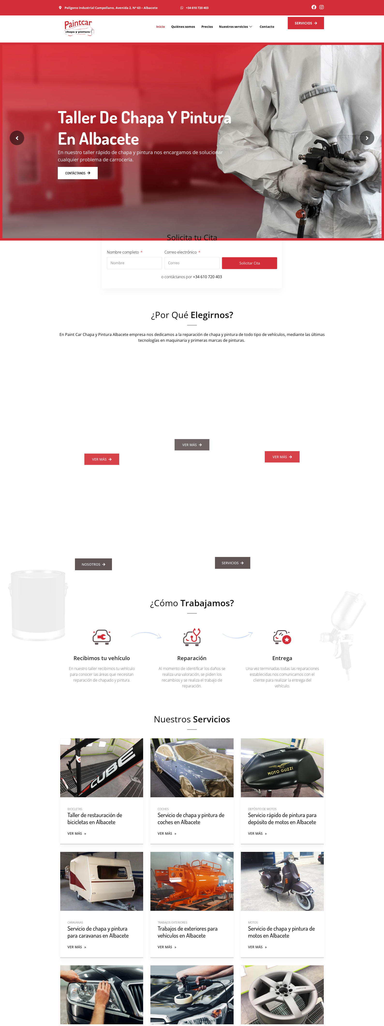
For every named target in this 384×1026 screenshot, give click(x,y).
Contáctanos (77, 175)
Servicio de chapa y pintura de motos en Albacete (281, 932)
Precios (203, 26)
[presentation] (17, 138)
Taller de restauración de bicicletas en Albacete (94, 818)
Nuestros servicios (234, 26)
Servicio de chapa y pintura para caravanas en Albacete (98, 932)
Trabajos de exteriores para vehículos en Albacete (188, 932)
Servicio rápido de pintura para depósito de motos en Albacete (282, 818)
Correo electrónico (181, 252)
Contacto (266, 26)
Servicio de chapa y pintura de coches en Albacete (191, 818)
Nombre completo (123, 252)
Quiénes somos (178, 26)
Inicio (155, 26)
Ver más (76, 833)
